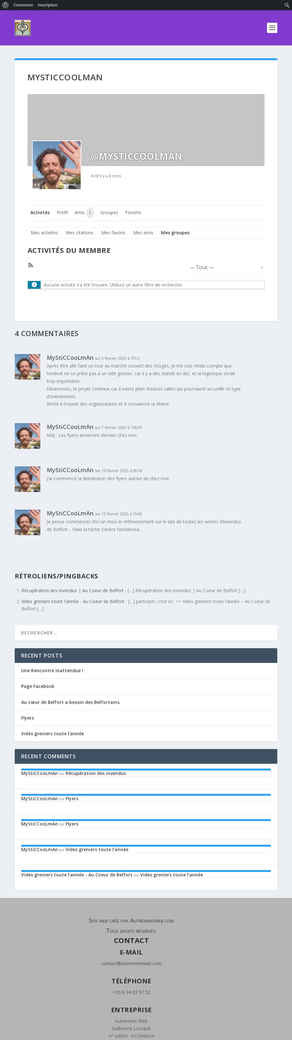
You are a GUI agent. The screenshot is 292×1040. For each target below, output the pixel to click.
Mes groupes (175, 233)
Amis (84, 213)
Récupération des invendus (96, 773)
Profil (62, 212)
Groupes (109, 212)
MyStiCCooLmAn (70, 357)
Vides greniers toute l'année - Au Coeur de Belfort (72, 601)
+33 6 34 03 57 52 (131, 992)
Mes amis (143, 233)
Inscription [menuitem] (47, 5)
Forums (133, 212)
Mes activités (44, 233)
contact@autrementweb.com (131, 963)
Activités (40, 212)
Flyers (27, 718)
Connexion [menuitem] (23, 5)
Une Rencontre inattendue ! (52, 670)
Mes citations (79, 233)
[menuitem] (5, 5)
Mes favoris (113, 233)
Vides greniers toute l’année (52, 733)
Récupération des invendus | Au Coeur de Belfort (72, 590)
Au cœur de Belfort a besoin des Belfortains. (71, 702)
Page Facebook (37, 686)
